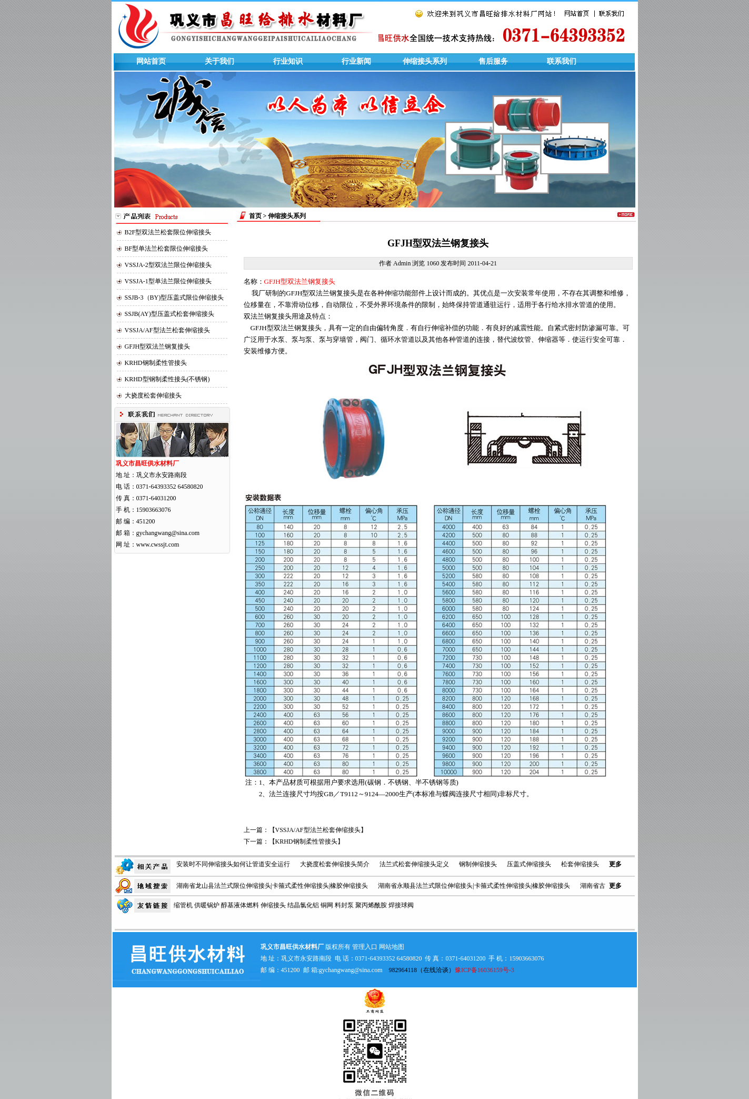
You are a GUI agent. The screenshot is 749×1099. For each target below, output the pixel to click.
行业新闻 (356, 61)
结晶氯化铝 (303, 905)
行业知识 (288, 61)
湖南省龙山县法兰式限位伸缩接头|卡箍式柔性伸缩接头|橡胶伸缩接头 (272, 885)
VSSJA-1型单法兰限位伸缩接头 (168, 281)
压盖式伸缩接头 (529, 864)
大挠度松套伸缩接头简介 (334, 864)
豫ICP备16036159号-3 (484, 970)
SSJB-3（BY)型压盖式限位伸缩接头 (174, 297)
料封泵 (344, 905)
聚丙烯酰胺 (371, 905)
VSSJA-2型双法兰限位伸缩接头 (168, 265)
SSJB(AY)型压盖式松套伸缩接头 (169, 314)
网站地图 (391, 947)
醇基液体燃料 (240, 905)
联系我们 (561, 61)
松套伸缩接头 (580, 864)
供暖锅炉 (206, 905)
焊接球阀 (401, 905)
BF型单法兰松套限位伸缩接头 (166, 248)
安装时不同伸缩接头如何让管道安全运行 (233, 864)
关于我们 (219, 61)
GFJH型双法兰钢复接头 (158, 346)
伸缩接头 (273, 905)
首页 (255, 216)
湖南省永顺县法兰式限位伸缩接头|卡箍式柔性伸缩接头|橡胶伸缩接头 (474, 885)
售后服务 (493, 61)
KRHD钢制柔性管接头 (156, 363)
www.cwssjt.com (157, 544)
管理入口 (364, 947)
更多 (615, 864)
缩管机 (183, 905)
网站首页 (151, 61)
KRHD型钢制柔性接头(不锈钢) (167, 379)
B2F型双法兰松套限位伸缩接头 (168, 232)
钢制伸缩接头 (478, 864)
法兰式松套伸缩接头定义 (414, 864)
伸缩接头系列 (425, 61)
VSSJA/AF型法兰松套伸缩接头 (167, 330)
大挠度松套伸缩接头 (153, 395)
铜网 (327, 905)
